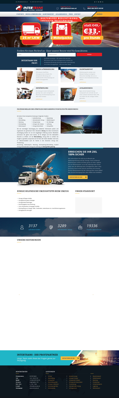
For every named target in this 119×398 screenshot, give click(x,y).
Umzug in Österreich (53, 384)
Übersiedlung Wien (53, 382)
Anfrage (99, 14)
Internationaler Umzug (75, 386)
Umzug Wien (46, 136)
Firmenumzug (72, 384)
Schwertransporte (97, 384)
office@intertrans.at (22, 2)
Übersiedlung (49, 144)
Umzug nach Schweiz (74, 380)
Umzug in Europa (73, 378)
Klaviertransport (97, 376)
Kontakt (77, 14)
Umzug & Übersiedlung (33, 14)
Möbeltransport (97, 378)
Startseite (20, 14)
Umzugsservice (73, 388)
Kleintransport (48, 14)
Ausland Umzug (73, 376)
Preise (71, 14)
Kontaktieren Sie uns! (78, 177)
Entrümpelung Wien (53, 386)
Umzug (53, 140)
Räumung (35, 144)
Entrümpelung (42, 144)
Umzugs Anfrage (23, 198)
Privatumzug (96, 382)
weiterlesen (39, 82)
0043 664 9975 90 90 (36, 2)
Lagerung (95, 386)
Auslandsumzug (61, 14)
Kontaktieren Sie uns (70, 358)
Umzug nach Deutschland (75, 382)
